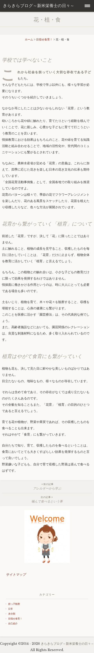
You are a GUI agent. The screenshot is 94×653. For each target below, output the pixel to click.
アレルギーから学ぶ (47, 486)
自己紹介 (13, 623)
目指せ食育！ (15, 618)
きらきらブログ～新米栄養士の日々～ (67, 644)
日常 (10, 608)
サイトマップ (16, 575)
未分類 (11, 613)
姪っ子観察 (14, 603)
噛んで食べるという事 (47, 499)
